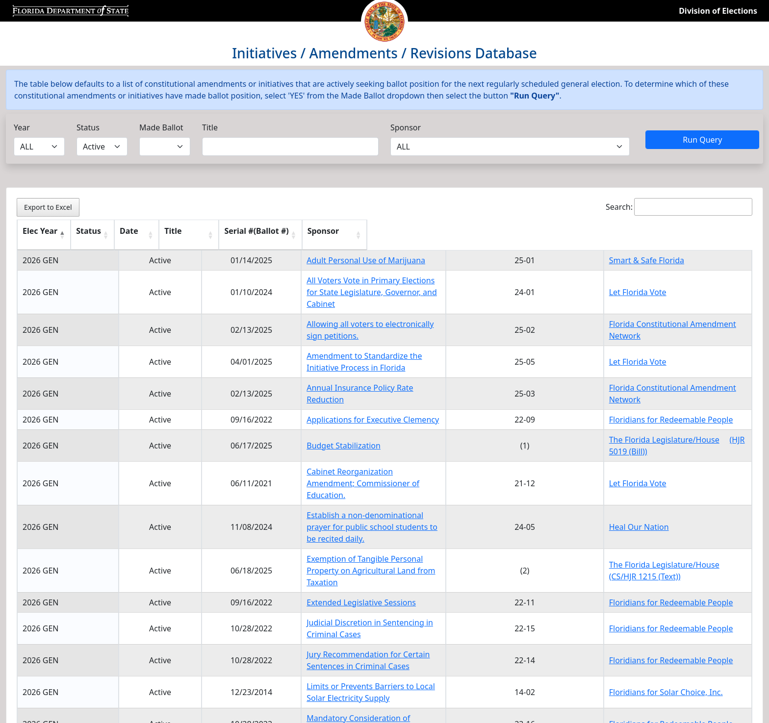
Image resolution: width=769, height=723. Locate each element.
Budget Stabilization (278, 422)
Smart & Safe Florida (649, 260)
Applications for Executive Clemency (307, 396)
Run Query (702, 139)
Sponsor (405, 127)
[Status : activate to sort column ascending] (126, 235)
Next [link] (735, 634)
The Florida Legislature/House (667, 416)
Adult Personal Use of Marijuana (300, 260)
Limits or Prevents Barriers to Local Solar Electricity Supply (348, 592)
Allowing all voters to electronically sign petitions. (331, 318)
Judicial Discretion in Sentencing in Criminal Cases (332, 552)
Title (210, 127)
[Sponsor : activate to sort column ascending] (679, 235)
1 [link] (685, 634)
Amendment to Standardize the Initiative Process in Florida (349, 344)
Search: (679, 207)
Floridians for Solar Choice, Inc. (669, 592)
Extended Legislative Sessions (296, 531)
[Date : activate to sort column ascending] (199, 235)
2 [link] (707, 634)
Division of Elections (718, 10)
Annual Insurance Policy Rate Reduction (314, 370)
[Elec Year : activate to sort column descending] (53, 235)
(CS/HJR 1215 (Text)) (648, 511)
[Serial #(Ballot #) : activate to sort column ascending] (565, 235)
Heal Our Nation (642, 474)
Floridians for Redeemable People (674, 396)
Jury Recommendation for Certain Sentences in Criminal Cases (355, 572)
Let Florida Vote (640, 286)
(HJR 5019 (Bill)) (639, 428)
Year (22, 127)
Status (88, 127)
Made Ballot (161, 127)
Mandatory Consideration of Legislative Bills (322, 612)
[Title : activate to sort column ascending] (379, 235)
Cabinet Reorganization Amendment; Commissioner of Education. (362, 448)
